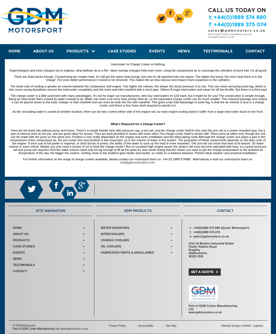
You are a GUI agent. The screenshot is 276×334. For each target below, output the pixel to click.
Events (157, 51)
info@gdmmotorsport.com (137, 162)
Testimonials (218, 51)
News (184, 51)
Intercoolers (112, 234)
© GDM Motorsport (24, 325)
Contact (255, 51)
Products (78, 51)
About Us (43, 51)
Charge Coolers (115, 240)
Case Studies (122, 51)
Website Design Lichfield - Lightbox (242, 325)
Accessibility (146, 325)
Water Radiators (115, 227)
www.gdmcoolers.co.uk (221, 37)
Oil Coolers (111, 246)
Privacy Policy (117, 325)
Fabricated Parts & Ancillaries (127, 252)
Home (14, 51)
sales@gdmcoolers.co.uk (237, 31)
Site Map (171, 325)
